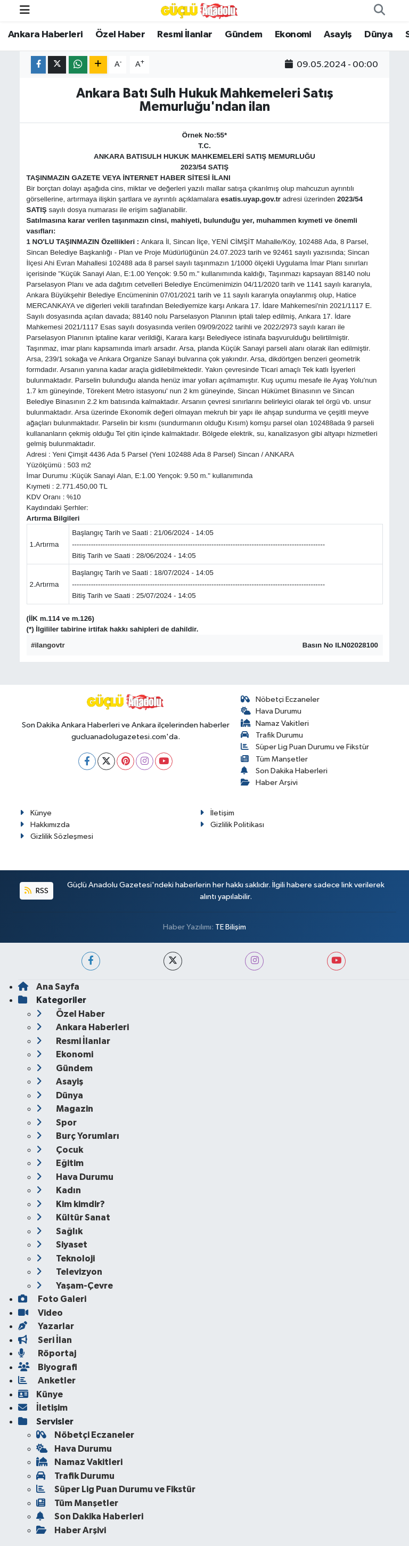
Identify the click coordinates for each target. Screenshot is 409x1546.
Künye (36, 813)
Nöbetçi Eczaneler (280, 699)
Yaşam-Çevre (74, 1285)
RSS (36, 891)
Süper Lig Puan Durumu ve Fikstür (305, 747)
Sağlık (59, 1231)
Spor (56, 1122)
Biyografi (47, 1367)
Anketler (47, 1380)
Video (40, 1312)
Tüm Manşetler (274, 759)
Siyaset (61, 1244)
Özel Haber (120, 34)
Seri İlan (45, 1340)
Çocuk (59, 1149)
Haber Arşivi (269, 783)
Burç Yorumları (77, 1135)
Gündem (243, 34)
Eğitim (60, 1163)
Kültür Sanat (73, 1217)
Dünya (378, 34)
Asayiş (337, 34)
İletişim (217, 813)
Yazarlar (46, 1326)
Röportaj (47, 1353)
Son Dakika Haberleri (284, 771)
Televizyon (69, 1271)
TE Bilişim (230, 927)
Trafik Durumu (272, 735)
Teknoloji (65, 1258)
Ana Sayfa (48, 986)
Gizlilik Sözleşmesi (56, 836)
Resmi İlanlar (184, 34)
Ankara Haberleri (45, 34)
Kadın (58, 1190)
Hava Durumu (271, 711)
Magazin (64, 1108)
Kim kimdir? (70, 1204)
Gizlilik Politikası (232, 825)
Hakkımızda (45, 825)
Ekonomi (293, 34)
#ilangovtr (48, 645)
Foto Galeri (52, 1299)
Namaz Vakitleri (275, 723)
